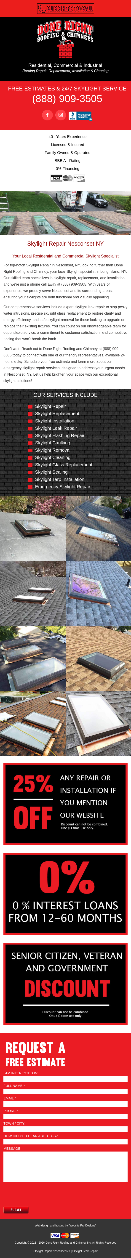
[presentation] (38, 1194)
